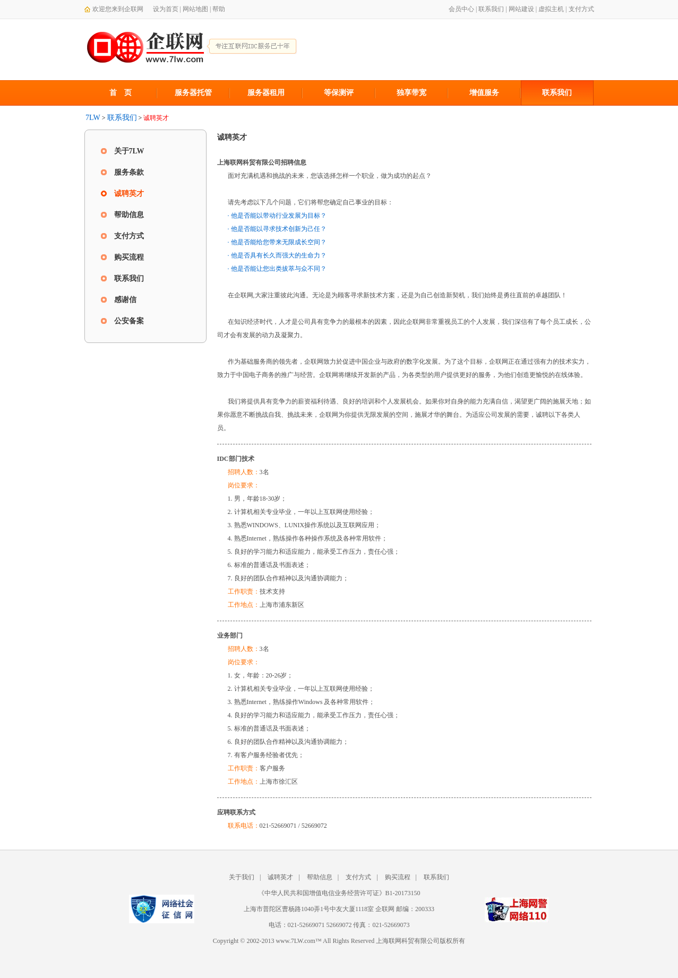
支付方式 (581, 9)
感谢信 (125, 300)
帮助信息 (129, 215)
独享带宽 (411, 93)
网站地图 (195, 9)
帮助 (218, 9)
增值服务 (484, 93)
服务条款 (129, 172)
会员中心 (461, 9)
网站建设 (521, 9)
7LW (92, 118)
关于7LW (129, 151)
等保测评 (339, 93)
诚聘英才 (129, 194)
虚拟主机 (551, 9)
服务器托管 (193, 93)
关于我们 (241, 877)
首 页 (120, 93)
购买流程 (129, 257)
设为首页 (165, 9)
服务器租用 (266, 93)
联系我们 (491, 9)
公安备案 (129, 321)
